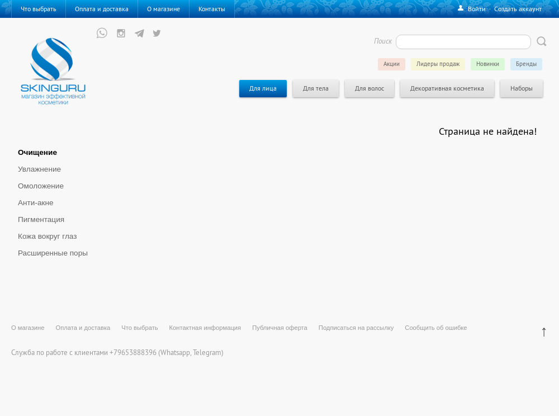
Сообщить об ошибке (436, 327)
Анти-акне (36, 202)
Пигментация (41, 219)
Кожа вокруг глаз (47, 236)
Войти (477, 8)
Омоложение (41, 186)
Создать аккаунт (518, 8)
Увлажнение (39, 169)
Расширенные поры (53, 253)
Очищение (37, 152)
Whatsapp (175, 352)
